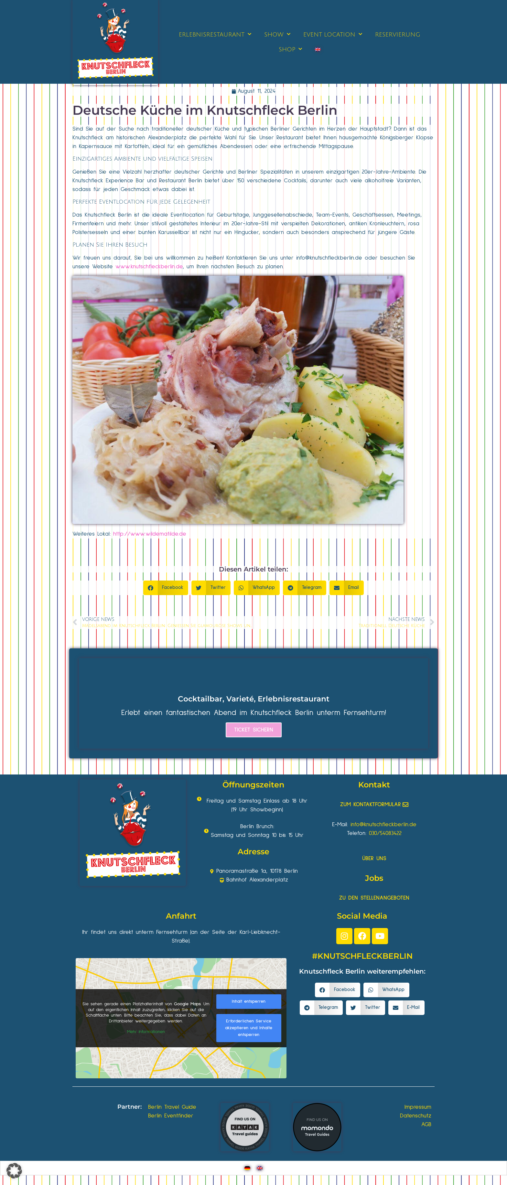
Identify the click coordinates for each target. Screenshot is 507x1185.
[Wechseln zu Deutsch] (247, 1168)
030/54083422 (385, 833)
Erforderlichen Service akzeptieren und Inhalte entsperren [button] (248, 1028)
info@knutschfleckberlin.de (329, 258)
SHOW (277, 34)
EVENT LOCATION (332, 34)
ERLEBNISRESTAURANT (215, 34)
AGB (426, 1124)
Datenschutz (415, 1116)
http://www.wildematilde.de (149, 534)
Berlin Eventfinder (170, 1116)
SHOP (290, 49)
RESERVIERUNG (397, 34)
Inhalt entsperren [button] (248, 1001)
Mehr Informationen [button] (146, 1032)
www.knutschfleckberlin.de (149, 267)
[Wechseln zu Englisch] (317, 49)
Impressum (418, 1107)
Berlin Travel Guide (172, 1107)
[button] (166, 588)
